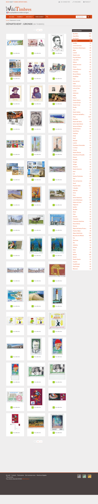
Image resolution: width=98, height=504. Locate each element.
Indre (82, 83)
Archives (29, 17)
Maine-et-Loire (82, 202)
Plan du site (9, 477)
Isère (82, 250)
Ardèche (82, 245)
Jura (82, 110)
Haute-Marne (82, 100)
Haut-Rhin (82, 36)
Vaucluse (82, 240)
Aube (82, 95)
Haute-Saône (82, 112)
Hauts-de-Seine (82, 121)
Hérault (82, 140)
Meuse (82, 157)
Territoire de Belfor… (82, 114)
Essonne (82, 119)
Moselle (82, 159)
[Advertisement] (58, 9)
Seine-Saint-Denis (82, 124)
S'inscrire (77, 2)
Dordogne (82, 38)
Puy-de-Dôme (82, 57)
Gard (82, 138)
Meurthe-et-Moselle (82, 155)
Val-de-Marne (82, 129)
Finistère (82, 72)
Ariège (82, 164)
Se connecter (64, 2)
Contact (13, 475)
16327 (11, 2)
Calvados (82, 188)
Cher (82, 79)
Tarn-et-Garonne (82, 181)
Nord (82, 183)
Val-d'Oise (82, 131)
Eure (82, 195)
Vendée (82, 209)
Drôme (82, 247)
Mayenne (82, 205)
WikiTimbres (25, 479)
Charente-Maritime (82, 221)
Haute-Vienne (82, 152)
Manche (82, 190)
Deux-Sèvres (82, 224)
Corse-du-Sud (82, 102)
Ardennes (82, 93)
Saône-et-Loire (82, 64)
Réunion (82, 269)
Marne (82, 98)
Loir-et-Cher (82, 88)
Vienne (82, 226)
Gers (82, 171)
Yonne (82, 67)
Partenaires (20, 475)
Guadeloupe (82, 264)
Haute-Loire (82, 55)
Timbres (20, 17)
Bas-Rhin (82, 34)
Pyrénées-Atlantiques (82, 48)
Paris (82, 117)
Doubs (82, 107)
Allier (82, 50)
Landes (82, 43)
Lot (82, 174)
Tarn (82, 178)
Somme (82, 216)
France (87, 2)
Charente (82, 219)
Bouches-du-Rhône (82, 235)
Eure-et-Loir (82, 81)
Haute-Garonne (82, 169)
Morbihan (82, 76)
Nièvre (82, 62)
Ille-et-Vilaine (82, 74)
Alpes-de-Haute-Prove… (82, 228)
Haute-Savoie (82, 259)
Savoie (82, 257)
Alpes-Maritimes (82, 233)
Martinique (82, 266)
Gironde (82, 41)
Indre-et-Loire (82, 86)
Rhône (82, 254)
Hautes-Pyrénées (82, 176)
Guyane (82, 262)
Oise (82, 214)
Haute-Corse (82, 105)
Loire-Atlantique (82, 200)
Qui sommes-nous (30, 475)
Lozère (82, 143)
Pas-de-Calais (82, 186)
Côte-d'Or (82, 60)
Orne (82, 193)
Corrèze (82, 148)
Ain (82, 243)
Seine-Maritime (82, 197)
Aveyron (82, 167)
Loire (82, 252)
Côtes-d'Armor (82, 69)
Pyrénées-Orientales (82, 145)
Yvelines (82, 133)
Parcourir (40, 17)
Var (82, 238)
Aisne (82, 212)
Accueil (11, 17)
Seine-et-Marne (82, 126)
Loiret (82, 91)
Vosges (82, 162)
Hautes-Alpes (82, 231)
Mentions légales (42, 475)
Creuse (82, 150)
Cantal (82, 53)
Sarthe (82, 207)
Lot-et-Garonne (82, 45)
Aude (82, 136)
